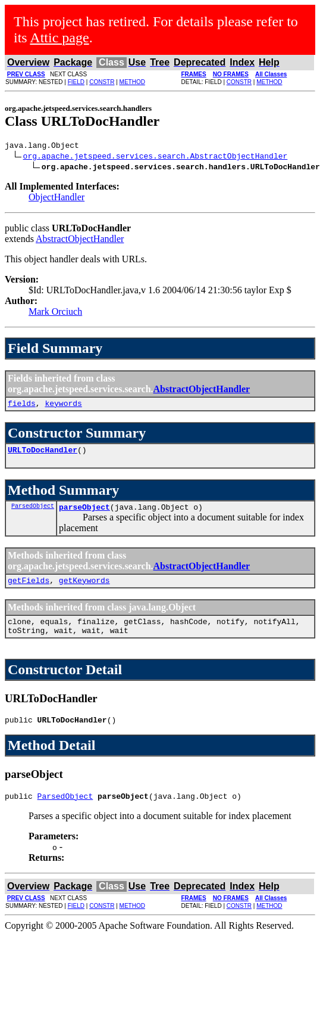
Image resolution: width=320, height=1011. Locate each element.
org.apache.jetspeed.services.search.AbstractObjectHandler (155, 157)
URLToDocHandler (42, 454)
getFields (28, 589)
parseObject (84, 513)
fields (22, 406)
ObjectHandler (56, 199)
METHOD (132, 82)
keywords (63, 406)
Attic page (59, 37)
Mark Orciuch (55, 313)
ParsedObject (32, 512)
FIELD (76, 82)
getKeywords (84, 589)
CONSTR (101, 82)
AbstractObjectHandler (80, 240)
